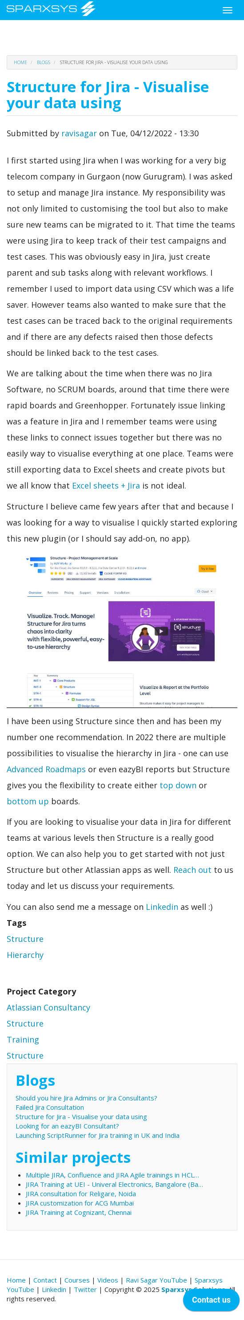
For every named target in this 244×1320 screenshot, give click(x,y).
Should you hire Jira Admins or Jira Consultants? (86, 1097)
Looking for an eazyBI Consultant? (67, 1125)
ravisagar (79, 133)
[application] (211, 1302)
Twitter (85, 1289)
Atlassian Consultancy (48, 1007)
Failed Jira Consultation (50, 1107)
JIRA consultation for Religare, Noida (81, 1193)
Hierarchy (25, 954)
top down (178, 785)
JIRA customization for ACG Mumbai (80, 1202)
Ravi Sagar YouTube (156, 1279)
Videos (107, 1279)
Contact (45, 1279)
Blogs (43, 62)
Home (20, 62)
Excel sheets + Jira (106, 485)
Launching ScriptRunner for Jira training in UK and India (98, 1135)
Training (23, 1039)
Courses (77, 1279)
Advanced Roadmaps (46, 769)
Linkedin (162, 906)
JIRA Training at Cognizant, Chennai (79, 1212)
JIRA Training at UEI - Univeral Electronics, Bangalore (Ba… (114, 1184)
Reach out (192, 869)
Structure (25, 938)
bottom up (28, 801)
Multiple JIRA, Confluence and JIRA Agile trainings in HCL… (112, 1174)
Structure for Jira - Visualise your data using (81, 1116)
